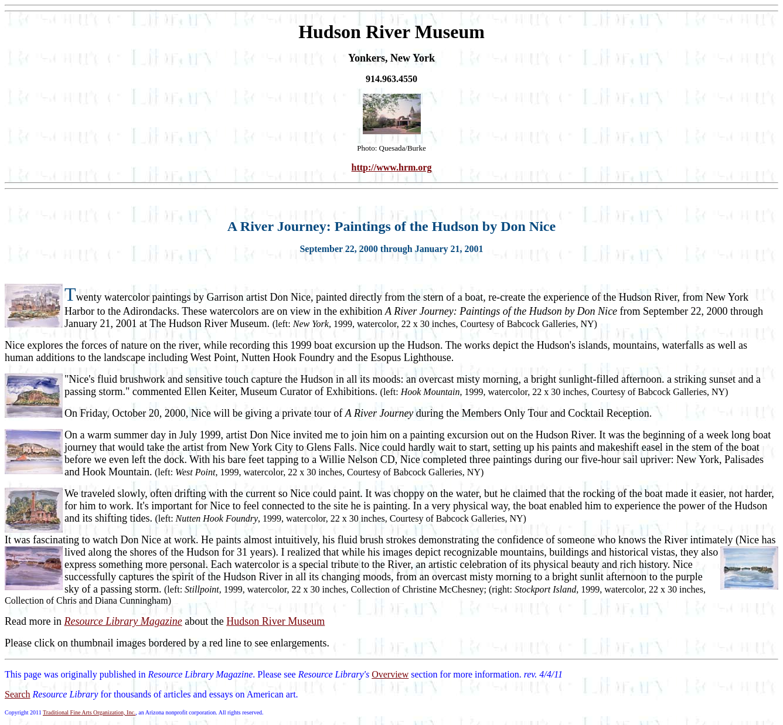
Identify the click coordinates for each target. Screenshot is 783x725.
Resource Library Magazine (123, 621)
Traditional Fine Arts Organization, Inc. (89, 712)
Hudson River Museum (275, 621)
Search (17, 694)
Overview (390, 674)
